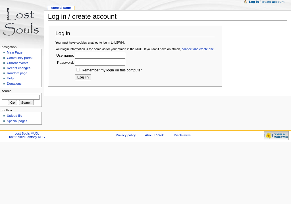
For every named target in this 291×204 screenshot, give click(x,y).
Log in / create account (266, 1)
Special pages (17, 121)
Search (7, 91)
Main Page (14, 52)
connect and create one (198, 49)
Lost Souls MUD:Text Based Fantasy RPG (27, 135)
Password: (65, 63)
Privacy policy (126, 135)
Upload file (14, 115)
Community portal (19, 58)
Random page (17, 73)
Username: (65, 56)
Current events (17, 63)
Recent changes (18, 68)
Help (10, 78)
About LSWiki (155, 135)
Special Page (61, 7)
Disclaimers (182, 135)
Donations (14, 83)
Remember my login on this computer (112, 70)
